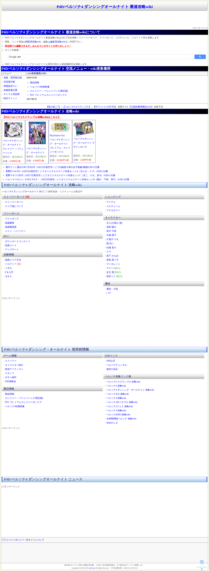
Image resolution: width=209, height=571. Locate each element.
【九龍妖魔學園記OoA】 (141, 107)
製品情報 (34, 82)
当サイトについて (35, 540)
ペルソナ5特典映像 (39, 87)
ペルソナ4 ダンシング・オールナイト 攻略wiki (130, 390)
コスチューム (113, 206)
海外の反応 (112, 369)
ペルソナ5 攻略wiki (116, 386)
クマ (108, 251)
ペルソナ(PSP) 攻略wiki (118, 414)
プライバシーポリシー (12, 540)
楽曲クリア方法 (13, 260)
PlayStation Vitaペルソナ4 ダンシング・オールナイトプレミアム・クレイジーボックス (60, 143)
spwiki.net (91, 568)
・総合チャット (9, 98)
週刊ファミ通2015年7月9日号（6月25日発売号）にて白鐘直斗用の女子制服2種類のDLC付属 (52, 167)
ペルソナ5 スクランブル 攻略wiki (123, 382)
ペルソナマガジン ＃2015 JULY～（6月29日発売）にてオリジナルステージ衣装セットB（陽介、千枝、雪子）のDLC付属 (67, 179)
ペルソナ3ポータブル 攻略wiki (121, 402)
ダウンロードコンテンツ (17, 241)
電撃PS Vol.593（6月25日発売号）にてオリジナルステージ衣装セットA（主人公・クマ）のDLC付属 (57, 171)
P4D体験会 (10, 381)
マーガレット (113, 264)
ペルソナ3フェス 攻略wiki (119, 406)
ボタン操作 (10, 377)
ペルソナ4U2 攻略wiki (117, 394)
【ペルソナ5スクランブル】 (77, 107)
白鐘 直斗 (111, 247)
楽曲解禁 (9, 223)
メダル (8, 268)
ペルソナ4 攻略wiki (116, 398)
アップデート (12, 249)
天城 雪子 (111, 235)
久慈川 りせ (112, 239)
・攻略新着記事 (9, 90)
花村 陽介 (111, 227)
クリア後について (14, 206)
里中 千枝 (111, 231)
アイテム (111, 202)
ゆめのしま (112, 423)
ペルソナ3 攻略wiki (116, 410)
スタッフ (9, 373)
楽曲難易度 (10, 227)
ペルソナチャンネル (116, 365)
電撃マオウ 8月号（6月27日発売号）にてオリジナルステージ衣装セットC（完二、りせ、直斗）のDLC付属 (60, 175)
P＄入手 (9, 272)
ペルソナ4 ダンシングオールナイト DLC (23, 191)
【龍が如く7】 (53, 107)
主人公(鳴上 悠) (114, 223)
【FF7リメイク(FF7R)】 (105, 107)
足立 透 (110, 272)
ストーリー (10, 361)
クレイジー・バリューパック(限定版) (49, 91)
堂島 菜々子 (112, 260)
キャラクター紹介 (14, 365)
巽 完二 (110, 243)
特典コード (10, 245)
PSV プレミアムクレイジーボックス (48, 95)
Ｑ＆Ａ (8, 276)
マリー (109, 268)
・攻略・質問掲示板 (11, 77)
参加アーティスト (14, 369)
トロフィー (10, 264)
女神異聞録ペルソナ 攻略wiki (121, 418)
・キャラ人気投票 (10, 94)
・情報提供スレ (9, 86)
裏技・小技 (112, 289)
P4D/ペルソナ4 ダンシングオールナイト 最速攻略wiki (105, 7)
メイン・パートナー (15, 231)
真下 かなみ (112, 256)
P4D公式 (110, 361)
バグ (108, 293)
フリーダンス (12, 218)
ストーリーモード (14, 202)
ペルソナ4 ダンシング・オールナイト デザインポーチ (84, 143)
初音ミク (111, 276)
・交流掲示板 (8, 82)
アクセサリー (113, 210)
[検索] (99, 56)
